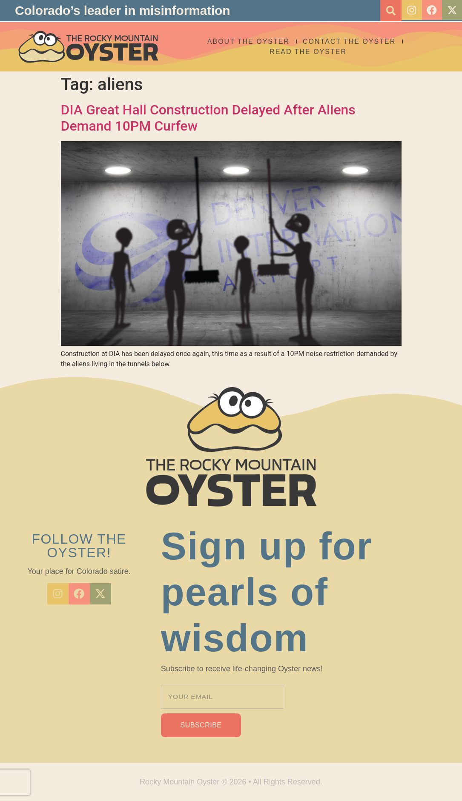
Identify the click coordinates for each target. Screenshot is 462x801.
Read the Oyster (317, 51)
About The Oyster (258, 41)
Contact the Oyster (358, 41)
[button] (387, 10)
